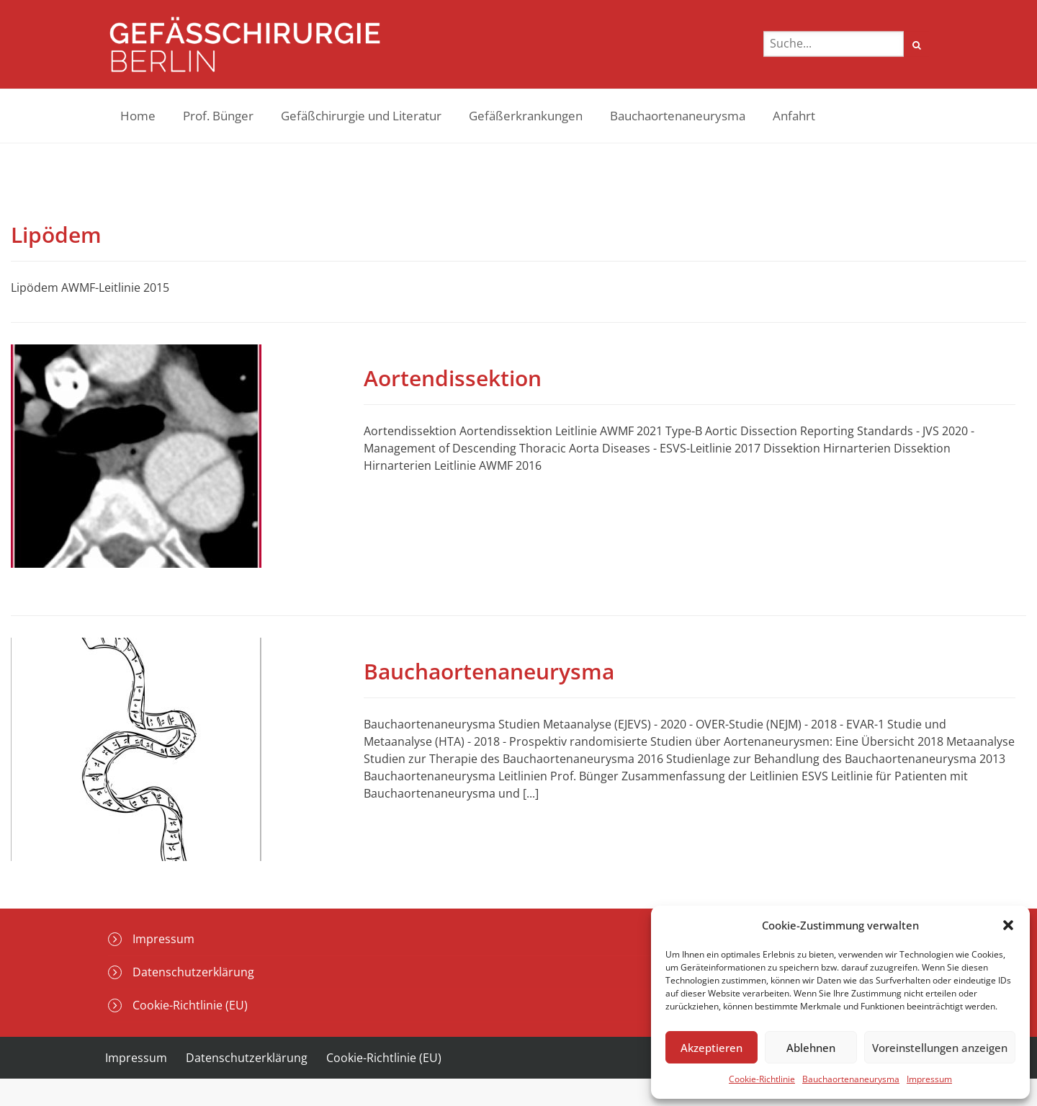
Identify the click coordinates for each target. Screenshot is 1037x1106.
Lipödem (56, 234)
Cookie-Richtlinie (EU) (190, 1005)
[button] (1008, 925)
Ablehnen (810, 1047)
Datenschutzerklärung (193, 972)
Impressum (929, 1079)
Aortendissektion (453, 378)
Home (138, 115)
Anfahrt (794, 115)
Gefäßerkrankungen (526, 115)
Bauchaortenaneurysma (850, 1079)
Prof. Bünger (218, 115)
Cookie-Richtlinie (762, 1079)
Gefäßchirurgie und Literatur (361, 115)
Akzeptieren (711, 1047)
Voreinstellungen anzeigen (939, 1047)
